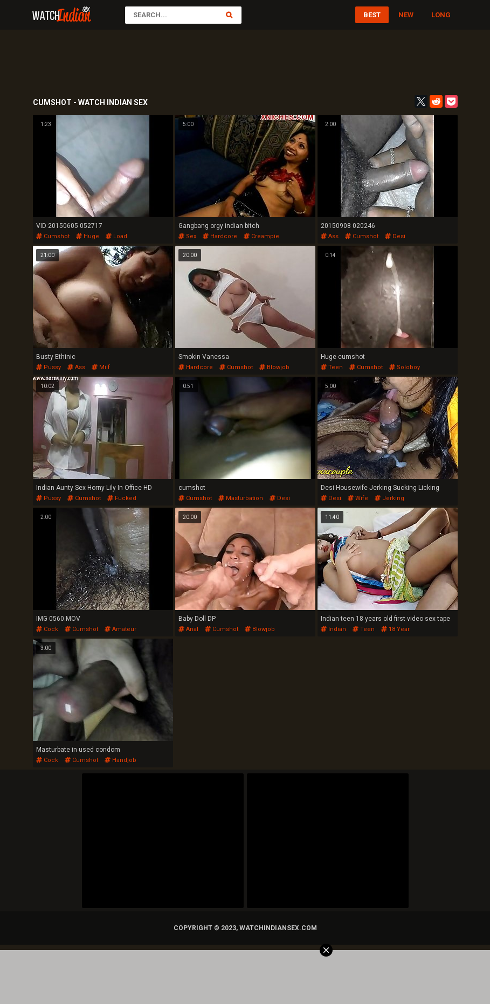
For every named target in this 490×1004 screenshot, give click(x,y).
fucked (121, 498)
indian (333, 629)
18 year (395, 629)
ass (330, 236)
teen (332, 367)
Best (372, 15)
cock (47, 629)
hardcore (220, 236)
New (405, 15)
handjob (120, 760)
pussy (48, 367)
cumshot (53, 236)
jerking (389, 498)
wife (358, 498)
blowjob (274, 367)
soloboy (404, 367)
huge (87, 236)
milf (101, 367)
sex (187, 236)
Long (441, 15)
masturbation (240, 498)
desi (395, 236)
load (116, 236)
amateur (120, 629)
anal (188, 629)
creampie (261, 236)
